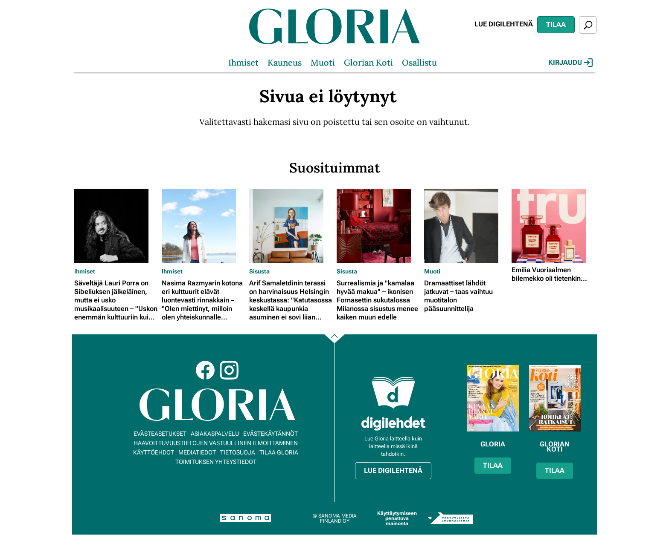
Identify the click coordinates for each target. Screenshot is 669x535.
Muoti (323, 62)
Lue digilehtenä (503, 24)
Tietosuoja (237, 452)
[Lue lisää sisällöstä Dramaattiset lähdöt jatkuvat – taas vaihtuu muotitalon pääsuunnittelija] (465, 226)
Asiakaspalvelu (215, 433)
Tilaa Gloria (278, 452)
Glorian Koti (368, 62)
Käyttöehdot (153, 452)
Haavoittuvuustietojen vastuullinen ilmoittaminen (216, 443)
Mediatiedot (197, 452)
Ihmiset (243, 62)
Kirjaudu (570, 62)
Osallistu (419, 62)
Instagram (229, 370)
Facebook (205, 370)
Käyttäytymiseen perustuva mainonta (397, 518)
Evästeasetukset (160, 433)
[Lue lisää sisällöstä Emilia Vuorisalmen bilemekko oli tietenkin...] (553, 226)
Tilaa (556, 24)
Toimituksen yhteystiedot (215, 461)
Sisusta (259, 271)
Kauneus (285, 62)
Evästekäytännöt (270, 433)
